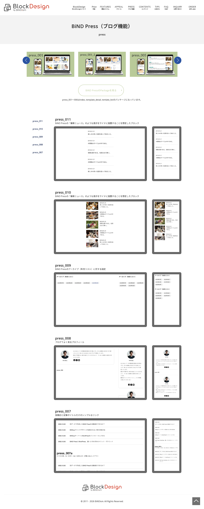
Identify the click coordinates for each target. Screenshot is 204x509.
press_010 (38, 129)
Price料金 (94, 7)
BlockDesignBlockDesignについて (79, 7)
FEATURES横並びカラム (105, 7)
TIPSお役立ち (157, 7)
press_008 (38, 144)
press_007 (38, 152)
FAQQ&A (166, 7)
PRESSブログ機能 (131, 7)
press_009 (38, 136)
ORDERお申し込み (192, 7)
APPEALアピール (119, 7)
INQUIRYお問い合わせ (177, 7)
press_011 (38, 121)
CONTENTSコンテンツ (145, 7)
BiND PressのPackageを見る (101, 90)
